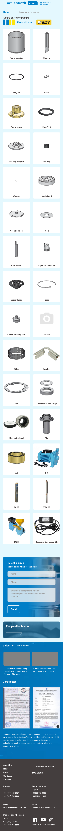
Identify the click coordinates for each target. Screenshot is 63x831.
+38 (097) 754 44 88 (11, 796)
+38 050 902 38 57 (39, 793)
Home (6, 12)
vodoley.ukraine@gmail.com (14, 807)
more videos (23, 646)
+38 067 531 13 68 (39, 796)
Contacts (7, 776)
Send (14, 609)
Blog (5, 772)
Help (5, 769)
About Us (7, 765)
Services (7, 779)
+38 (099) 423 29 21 (11, 793)
